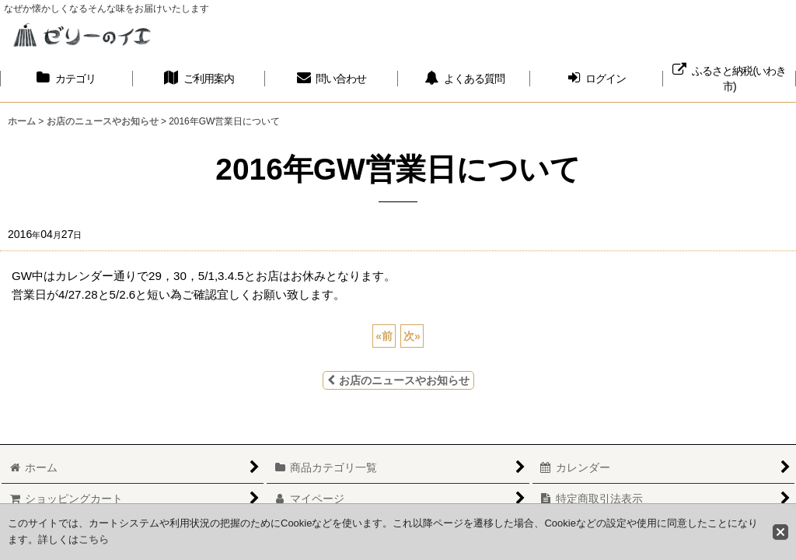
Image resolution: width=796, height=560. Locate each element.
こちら (94, 539)
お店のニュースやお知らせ (398, 380)
